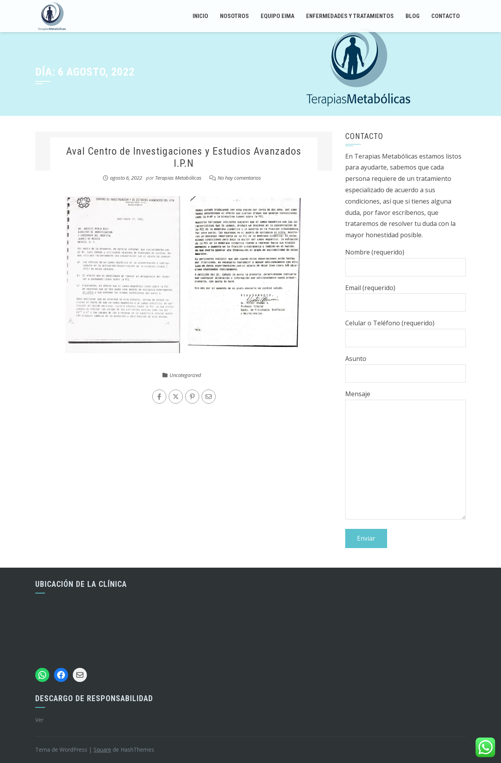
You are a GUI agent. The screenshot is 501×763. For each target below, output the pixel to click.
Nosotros (234, 16)
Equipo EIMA (277, 16)
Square (102, 749)
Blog (412, 16)
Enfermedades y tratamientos (350, 16)
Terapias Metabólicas (178, 177)
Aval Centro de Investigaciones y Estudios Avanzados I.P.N (183, 157)
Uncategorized (185, 375)
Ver (39, 719)
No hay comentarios (239, 177)
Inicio (200, 16)
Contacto (445, 16)
